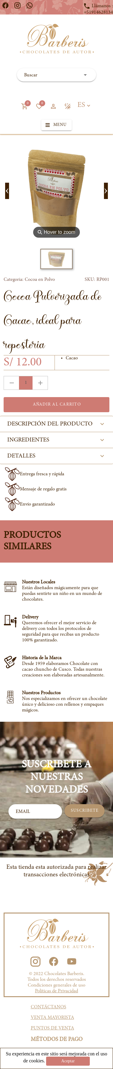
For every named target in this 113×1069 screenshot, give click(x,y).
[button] (24, 106)
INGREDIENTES (56, 440)
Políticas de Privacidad (56, 991)
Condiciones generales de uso (56, 985)
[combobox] (56, 75)
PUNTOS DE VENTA (52, 1028)
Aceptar (67, 1061)
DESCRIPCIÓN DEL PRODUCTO (56, 424)
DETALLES (56, 456)
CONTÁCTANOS (48, 1007)
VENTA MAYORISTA (52, 1017)
